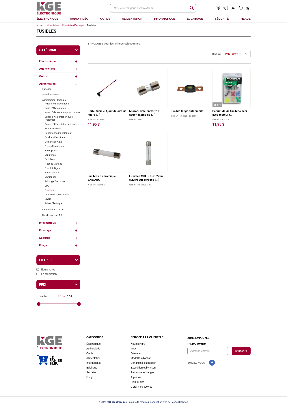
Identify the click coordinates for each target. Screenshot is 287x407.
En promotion (46, 273)
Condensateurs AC (52, 215)
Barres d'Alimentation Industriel (61, 124)
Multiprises (50, 177)
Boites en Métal (53, 128)
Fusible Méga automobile (187, 111)
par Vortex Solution (178, 402)
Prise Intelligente (53, 168)
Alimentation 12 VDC (53, 209)
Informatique (164, 18)
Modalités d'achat (141, 358)
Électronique (47, 18)
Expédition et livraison (143, 367)
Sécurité (222, 18)
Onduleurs (50, 159)
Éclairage (195, 18)
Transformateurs (51, 94)
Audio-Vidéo (79, 18)
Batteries (46, 89)
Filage (246, 18)
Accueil (40, 25)
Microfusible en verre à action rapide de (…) (144, 112)
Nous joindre (138, 343)
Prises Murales (52, 172)
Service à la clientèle (147, 337)
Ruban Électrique (53, 203)
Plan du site (137, 381)
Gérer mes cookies (141, 386)
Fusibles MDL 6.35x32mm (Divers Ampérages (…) (146, 177)
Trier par (216, 53)
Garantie (136, 353)
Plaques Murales (53, 163)
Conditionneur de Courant (58, 133)
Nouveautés (45, 269)
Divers (48, 199)
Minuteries (50, 155)
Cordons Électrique (55, 137)
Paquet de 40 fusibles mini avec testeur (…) (229, 112)
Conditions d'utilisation (143, 362)
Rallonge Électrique (55, 181)
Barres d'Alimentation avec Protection (59, 118)
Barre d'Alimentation (55, 108)
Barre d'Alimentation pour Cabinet (62, 112)
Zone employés (198, 337)
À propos (136, 377)
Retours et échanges (142, 372)
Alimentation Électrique (73, 25)
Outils (105, 18)
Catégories (94, 337)
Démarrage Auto (53, 141)
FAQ (133, 348)
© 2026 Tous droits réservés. (123, 402)
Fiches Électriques (54, 146)
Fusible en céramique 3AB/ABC (102, 177)
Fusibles (49, 190)
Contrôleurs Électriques (57, 194)
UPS (47, 185)
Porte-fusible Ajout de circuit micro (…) (107, 112)
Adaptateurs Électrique (57, 103)
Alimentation (132, 18)
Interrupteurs (51, 150)
